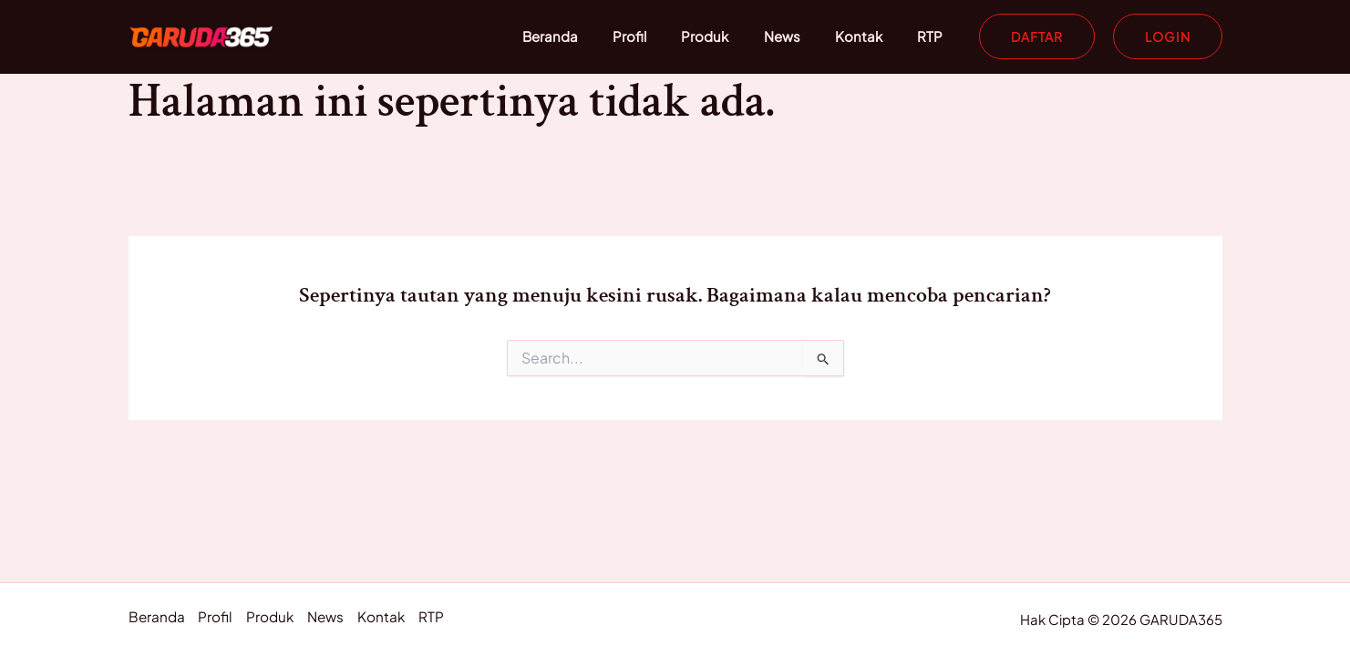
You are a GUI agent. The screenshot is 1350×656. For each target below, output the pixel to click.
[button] (1037, 36)
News (801, 36)
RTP (934, 36)
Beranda (592, 36)
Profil (664, 36)
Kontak (870, 36)
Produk (732, 36)
